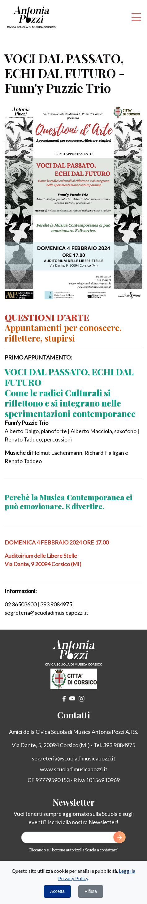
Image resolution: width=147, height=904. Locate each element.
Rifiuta (90, 891)
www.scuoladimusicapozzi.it (73, 769)
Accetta (57, 891)
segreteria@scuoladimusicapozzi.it (73, 758)
